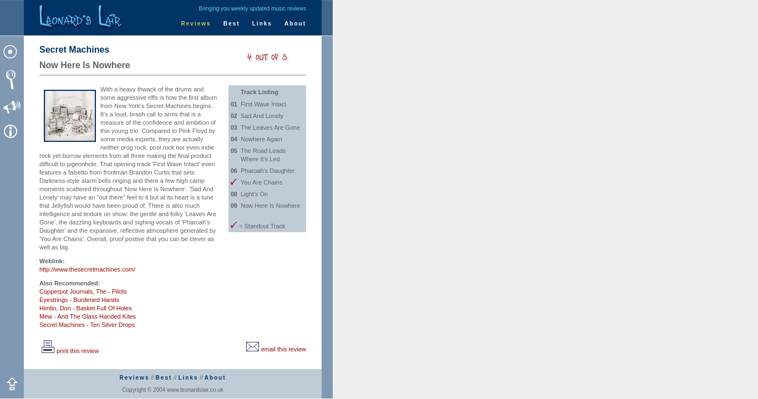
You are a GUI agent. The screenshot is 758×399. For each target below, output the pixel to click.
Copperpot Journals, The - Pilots (83, 291)
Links (262, 24)
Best (231, 24)
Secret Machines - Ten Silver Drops (87, 324)
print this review (69, 350)
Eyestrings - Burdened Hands (79, 299)
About (295, 24)
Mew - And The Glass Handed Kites (87, 316)
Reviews (196, 24)
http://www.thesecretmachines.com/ (87, 269)
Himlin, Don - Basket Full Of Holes (85, 308)
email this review (275, 349)
